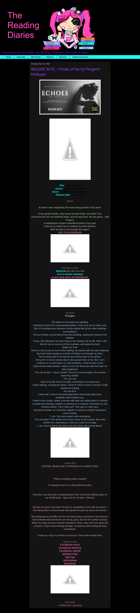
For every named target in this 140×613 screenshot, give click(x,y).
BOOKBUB (70, 563)
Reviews (63, 57)
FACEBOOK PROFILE (70, 548)
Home (8, 57)
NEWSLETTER (70, 554)
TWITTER (70, 557)
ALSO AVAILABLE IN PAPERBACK (70, 277)
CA (77, 271)
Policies (49, 57)
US (67, 271)
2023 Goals (36, 57)
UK (72, 271)
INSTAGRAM (70, 560)
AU (82, 271)
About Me (21, 57)
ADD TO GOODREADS (70, 232)
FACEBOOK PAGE (70, 544)
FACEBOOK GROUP (70, 551)
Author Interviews (80, 57)
